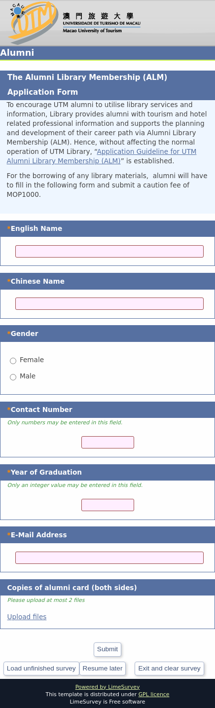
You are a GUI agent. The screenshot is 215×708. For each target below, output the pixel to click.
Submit (107, 649)
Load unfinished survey (41, 668)
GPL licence (154, 694)
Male (28, 376)
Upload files (27, 617)
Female (32, 360)
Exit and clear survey (169, 668)
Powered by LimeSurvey (107, 687)
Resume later (103, 668)
